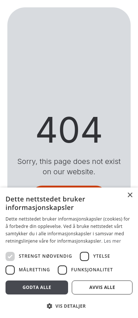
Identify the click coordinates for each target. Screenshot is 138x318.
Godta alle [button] (36, 287)
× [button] (129, 195)
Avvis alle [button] (102, 287)
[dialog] (69, 252)
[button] (69, 306)
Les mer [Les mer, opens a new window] (112, 241)
